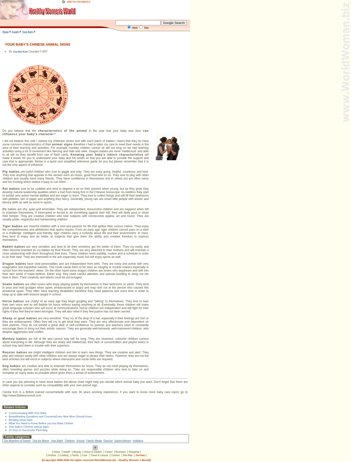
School (80, 440)
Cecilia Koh (20, 51)
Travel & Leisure (99, 455)
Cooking (63, 455)
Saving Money (122, 440)
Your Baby (27, 31)
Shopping (134, 452)
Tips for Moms (40, 440)
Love (84, 455)
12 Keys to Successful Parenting (28, 430)
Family (15, 31)
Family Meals (94, 440)
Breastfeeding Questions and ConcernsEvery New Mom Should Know (50, 416)
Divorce (108, 440)
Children (70, 440)
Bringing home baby (21, 419)
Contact (115, 455)
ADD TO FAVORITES (78, 1)
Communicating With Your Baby (28, 413)
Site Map (127, 455)
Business (121, 452)
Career (109, 452)
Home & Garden (93, 452)
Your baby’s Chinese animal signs (29, 426)
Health (66, 452)
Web (134, 27)
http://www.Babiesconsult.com (21, 395)
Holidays (138, 440)
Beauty (77, 452)
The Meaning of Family (17, 440)
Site (146, 27)
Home (5, 31)
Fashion (52, 455)
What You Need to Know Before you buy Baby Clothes (41, 423)
